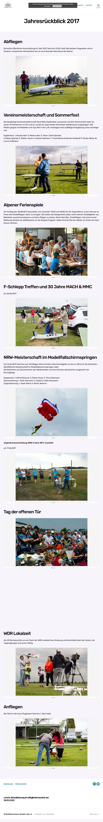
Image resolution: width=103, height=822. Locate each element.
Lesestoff (79, 7)
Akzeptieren (57, 6)
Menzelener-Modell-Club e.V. (21, 817)
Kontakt (89, 7)
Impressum (9, 786)
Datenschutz (22, 786)
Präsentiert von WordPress (44, 817)
